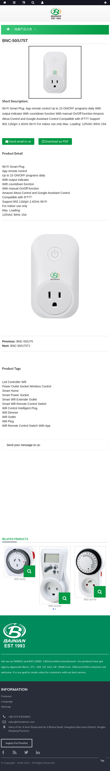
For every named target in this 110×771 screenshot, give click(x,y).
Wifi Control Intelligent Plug (19, 408)
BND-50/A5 (20, 579)
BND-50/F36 (90, 599)
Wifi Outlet (9, 417)
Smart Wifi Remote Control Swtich (24, 403)
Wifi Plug (8, 421)
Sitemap (6, 706)
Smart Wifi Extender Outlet (19, 399)
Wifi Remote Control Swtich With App (26, 425)
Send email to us (20, 141)
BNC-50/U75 (24, 341)
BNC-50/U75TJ (20, 345)
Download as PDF (57, 141)
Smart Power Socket (15, 395)
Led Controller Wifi (14, 382)
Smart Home (10, 390)
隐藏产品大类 (23, 29)
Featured (6, 696)
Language (7, 701)
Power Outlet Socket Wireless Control (26, 386)
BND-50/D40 (55, 605)
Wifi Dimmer (10, 412)
